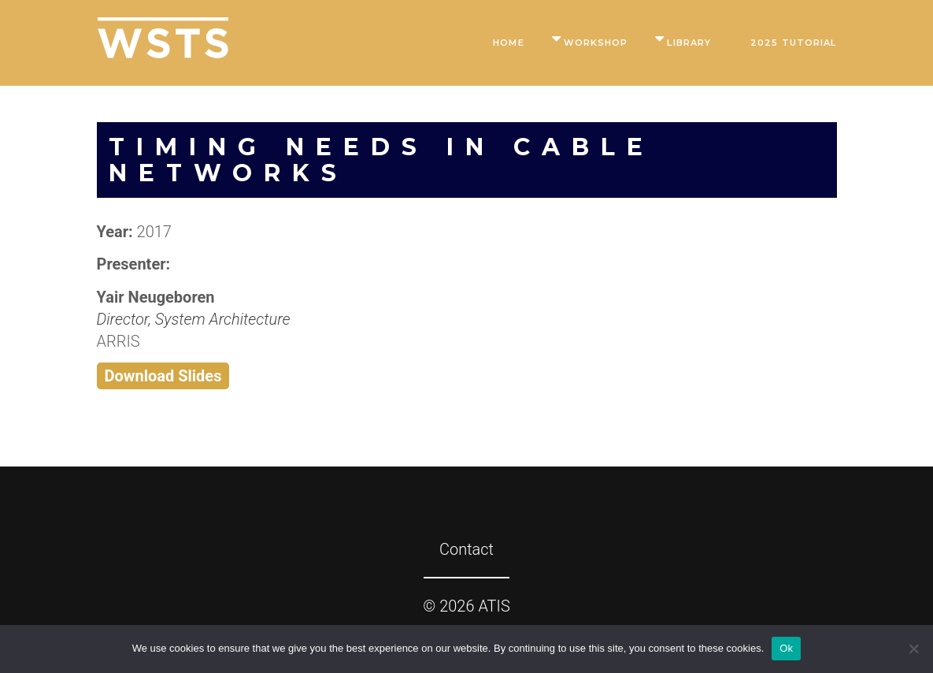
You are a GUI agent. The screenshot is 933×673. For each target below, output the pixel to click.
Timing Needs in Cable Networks (381, 160)
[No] (913, 648)
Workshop (596, 42)
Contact (466, 549)
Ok (786, 648)
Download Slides (163, 375)
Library (689, 42)
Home (508, 42)
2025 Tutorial (793, 42)
